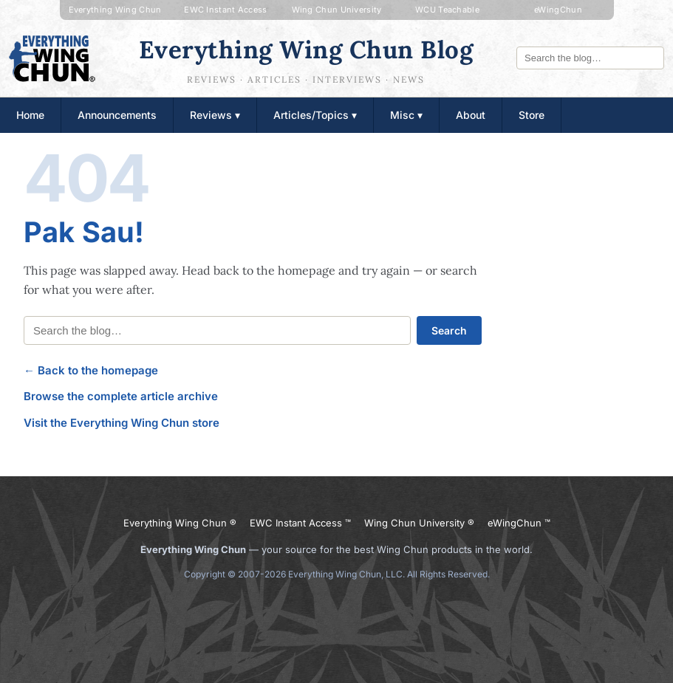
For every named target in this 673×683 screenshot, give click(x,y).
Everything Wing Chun (115, 9)
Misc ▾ (406, 115)
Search (449, 330)
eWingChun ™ (519, 523)
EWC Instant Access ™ (300, 523)
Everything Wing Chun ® (179, 523)
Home (30, 115)
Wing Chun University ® (419, 523)
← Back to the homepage (91, 370)
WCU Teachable (447, 9)
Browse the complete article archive (121, 396)
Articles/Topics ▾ (315, 115)
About (470, 115)
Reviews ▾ (215, 115)
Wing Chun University (337, 9)
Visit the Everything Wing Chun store (121, 423)
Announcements (117, 115)
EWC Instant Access (225, 9)
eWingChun (558, 9)
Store (531, 115)
